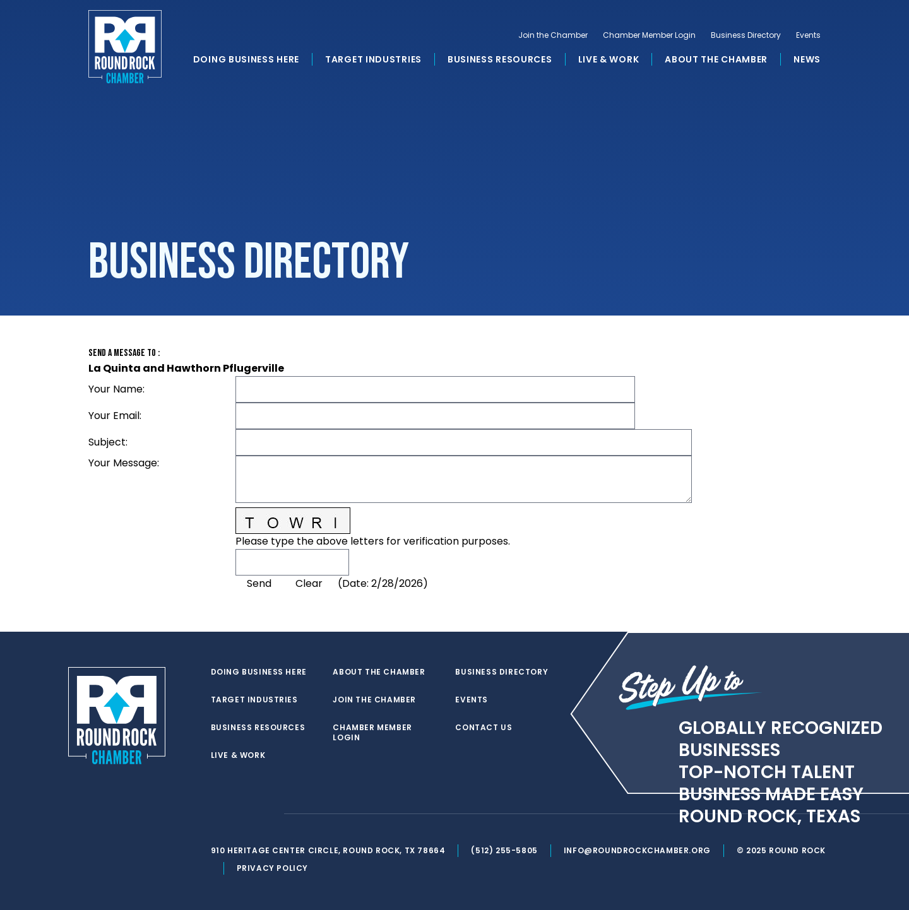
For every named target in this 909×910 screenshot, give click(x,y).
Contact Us (483, 728)
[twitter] (217, 814)
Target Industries (373, 59)
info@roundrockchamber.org (637, 850)
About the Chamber (716, 59)
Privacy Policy (272, 868)
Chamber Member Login (649, 35)
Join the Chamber (553, 35)
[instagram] (267, 814)
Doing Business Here (246, 59)
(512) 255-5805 (504, 850)
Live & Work (608, 59)
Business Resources (500, 59)
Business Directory (746, 35)
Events (808, 35)
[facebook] (242, 814)
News (807, 59)
